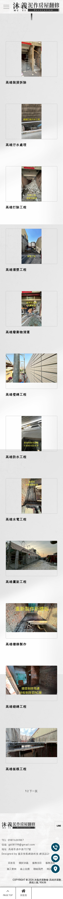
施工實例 (11, 869)
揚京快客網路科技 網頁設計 (34, 853)
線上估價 (25, 869)
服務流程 (50, 863)
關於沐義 (23, 863)
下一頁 (33, 791)
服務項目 (37, 863)
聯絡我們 (38, 869)
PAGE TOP (8, 892)
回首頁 (24, 892)
